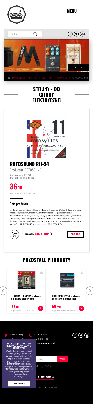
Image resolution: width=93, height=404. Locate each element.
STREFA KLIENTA (46, 377)
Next (81, 67)
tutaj (28, 363)
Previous (75, 67)
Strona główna (18, 78)
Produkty (33, 78)
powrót (75, 234)
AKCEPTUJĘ (19, 383)
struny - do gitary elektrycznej (54, 78)
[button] (49, 366)
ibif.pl (57, 387)
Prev (3, 290)
